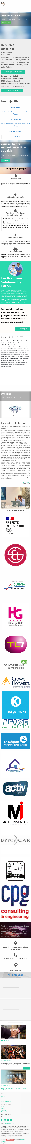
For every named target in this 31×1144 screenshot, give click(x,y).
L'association (5, 1040)
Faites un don (5, 160)
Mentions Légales (5, 1101)
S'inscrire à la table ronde (12, 90)
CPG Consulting (10, 1139)
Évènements (4, 1098)
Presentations (4, 1112)
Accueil (3, 1096)
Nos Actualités (5, 1085)
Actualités (3, 1110)
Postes (3, 1108)
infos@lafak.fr (25, 482)
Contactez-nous (6, 22)
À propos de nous (9, 1123)
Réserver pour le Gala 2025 (13, 72)
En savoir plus (22, 329)
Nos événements (6, 1060)
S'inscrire (26, 1068)
